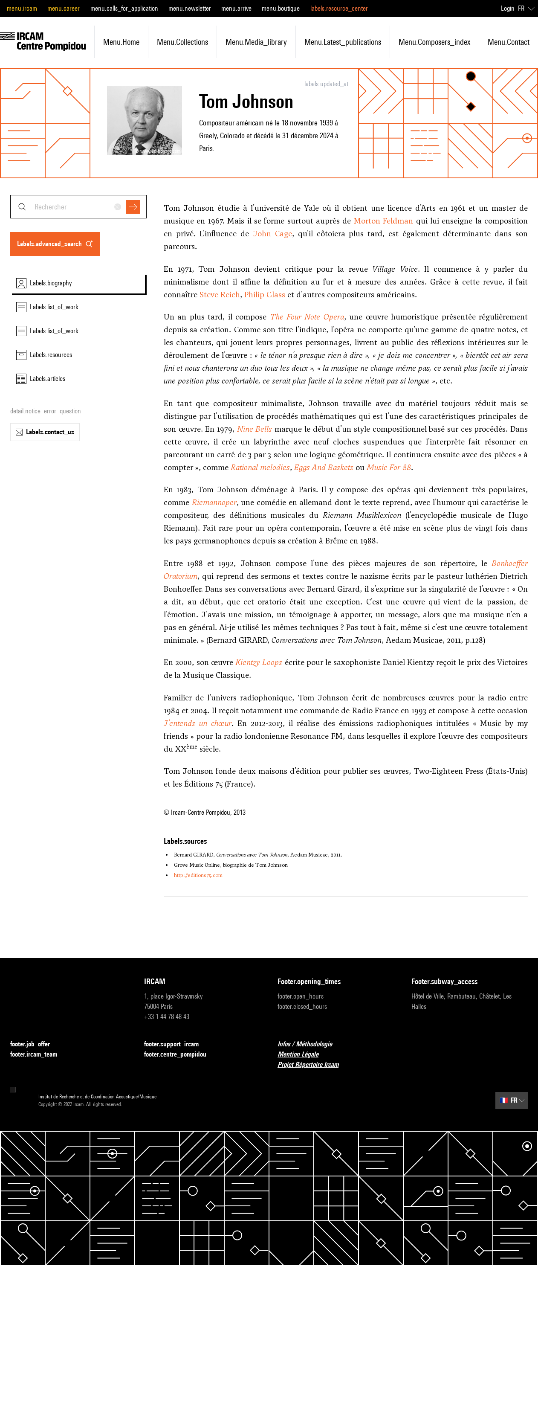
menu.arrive (236, 8)
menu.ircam (22, 8)
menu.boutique (281, 8)
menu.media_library (256, 41)
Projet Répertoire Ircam (313, 1064)
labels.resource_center (339, 8)
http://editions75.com (198, 875)
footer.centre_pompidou (180, 1054)
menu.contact (508, 41)
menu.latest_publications (342, 41)
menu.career (63, 8)
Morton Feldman (383, 220)
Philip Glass (264, 294)
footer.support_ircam (176, 1044)
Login (508, 8)
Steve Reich (220, 294)
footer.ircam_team (38, 1054)
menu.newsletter (189, 8)
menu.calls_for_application (124, 8)
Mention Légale (303, 1054)
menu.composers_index (434, 41)
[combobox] (78, 206)
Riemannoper (214, 502)
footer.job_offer (35, 1044)
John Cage (272, 233)
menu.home (121, 41)
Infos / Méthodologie (310, 1044)
